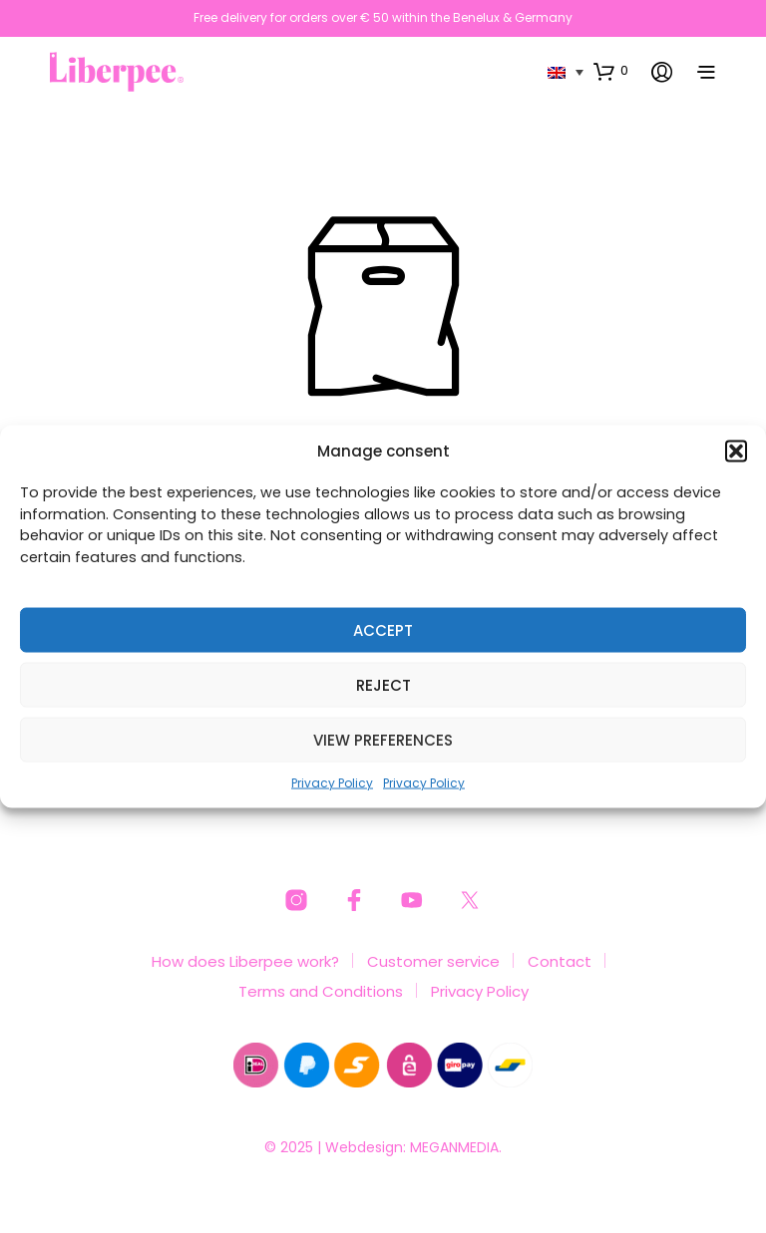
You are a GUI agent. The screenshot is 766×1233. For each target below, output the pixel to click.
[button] (736, 451)
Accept (383, 629)
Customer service (433, 961)
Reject (383, 684)
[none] (565, 71)
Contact (559, 961)
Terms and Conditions (320, 991)
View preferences (383, 739)
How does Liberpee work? (245, 961)
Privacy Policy (332, 782)
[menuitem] (565, 71)
